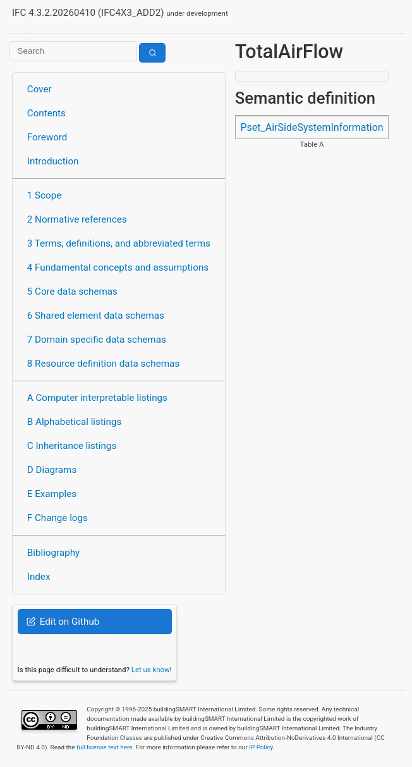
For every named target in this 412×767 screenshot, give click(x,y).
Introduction (53, 161)
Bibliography (53, 552)
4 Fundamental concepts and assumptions (118, 267)
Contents (46, 113)
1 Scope (44, 195)
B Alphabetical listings (74, 421)
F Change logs (57, 518)
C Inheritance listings (71, 445)
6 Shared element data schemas (95, 315)
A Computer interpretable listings (97, 397)
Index (39, 576)
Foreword (47, 137)
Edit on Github (63, 621)
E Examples (51, 494)
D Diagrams (51, 470)
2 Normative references (77, 219)
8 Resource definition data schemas (103, 363)
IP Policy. (261, 747)
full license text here (104, 747)
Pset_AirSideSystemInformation (311, 127)
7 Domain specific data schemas (96, 339)
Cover (39, 89)
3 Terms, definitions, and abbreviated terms (118, 243)
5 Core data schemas (72, 291)
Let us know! (151, 669)
